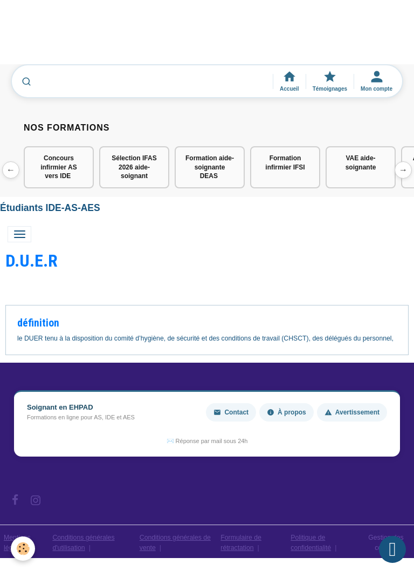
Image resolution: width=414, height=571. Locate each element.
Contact (231, 412)
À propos (286, 412)
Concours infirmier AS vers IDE (58, 167)
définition (38, 323)
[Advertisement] (196, 37)
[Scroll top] (392, 549)
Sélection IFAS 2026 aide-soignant (134, 167)
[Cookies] (23, 548)
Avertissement (352, 412)
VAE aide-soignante (361, 162)
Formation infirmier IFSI (285, 162)
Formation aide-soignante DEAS (209, 167)
